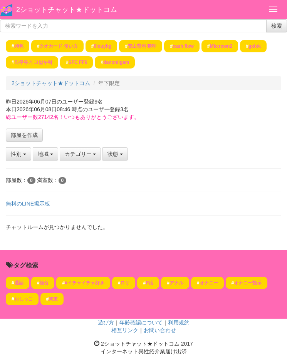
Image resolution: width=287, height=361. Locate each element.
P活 (149, 283)
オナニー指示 (248, 283)
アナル (176, 283)
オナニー (209, 283)
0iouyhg (102, 46)
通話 (18, 283)
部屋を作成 (24, 135)
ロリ (124, 283)
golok (254, 46)
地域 (45, 154)
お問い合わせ (160, 330)
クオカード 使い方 (58, 46)
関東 (53, 299)
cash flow (183, 46)
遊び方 (106, 322)
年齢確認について (141, 322)
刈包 (18, 46)
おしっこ (23, 299)
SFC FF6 (78, 62)
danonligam (116, 62)
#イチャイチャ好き (84, 283)
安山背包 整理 (142, 46)
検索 (276, 26)
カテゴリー (80, 154)
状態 (115, 154)
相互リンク (124, 330)
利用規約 (179, 322)
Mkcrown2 (221, 46)
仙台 (44, 283)
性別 (18, 154)
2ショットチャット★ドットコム (66, 9)
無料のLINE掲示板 (28, 204)
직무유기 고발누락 (33, 62)
